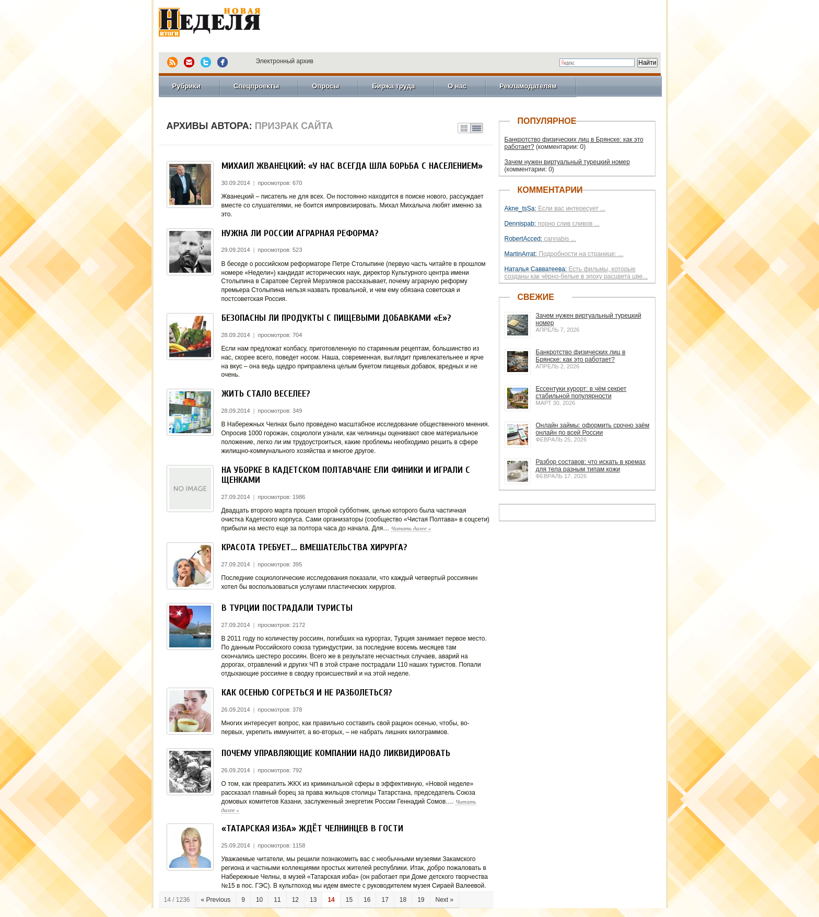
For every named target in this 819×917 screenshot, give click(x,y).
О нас (457, 86)
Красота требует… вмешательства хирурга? (314, 547)
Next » (445, 899)
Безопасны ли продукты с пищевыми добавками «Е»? (336, 317)
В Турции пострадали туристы (287, 607)
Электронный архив (284, 61)
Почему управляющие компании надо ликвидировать (335, 753)
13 (313, 899)
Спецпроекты (256, 86)
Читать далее (411, 528)
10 (259, 899)
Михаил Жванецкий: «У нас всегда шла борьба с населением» (352, 165)
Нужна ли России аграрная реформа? (300, 233)
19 (420, 899)
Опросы (325, 86)
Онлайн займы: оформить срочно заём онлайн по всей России (593, 429)
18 (403, 899)
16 (367, 899)
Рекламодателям (527, 86)
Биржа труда (393, 86)
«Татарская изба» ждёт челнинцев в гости (312, 828)
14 (330, 899)
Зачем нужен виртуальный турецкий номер (567, 162)
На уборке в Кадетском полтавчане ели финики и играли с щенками (345, 475)
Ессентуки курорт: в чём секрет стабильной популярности (581, 392)
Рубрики (186, 86)
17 (384, 899)
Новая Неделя (224, 23)
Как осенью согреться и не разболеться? (306, 692)
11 (277, 899)
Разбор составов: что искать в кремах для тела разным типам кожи (591, 465)
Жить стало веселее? (265, 393)
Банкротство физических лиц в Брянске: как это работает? (581, 356)
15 (349, 899)
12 (295, 899)
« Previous (216, 899)
